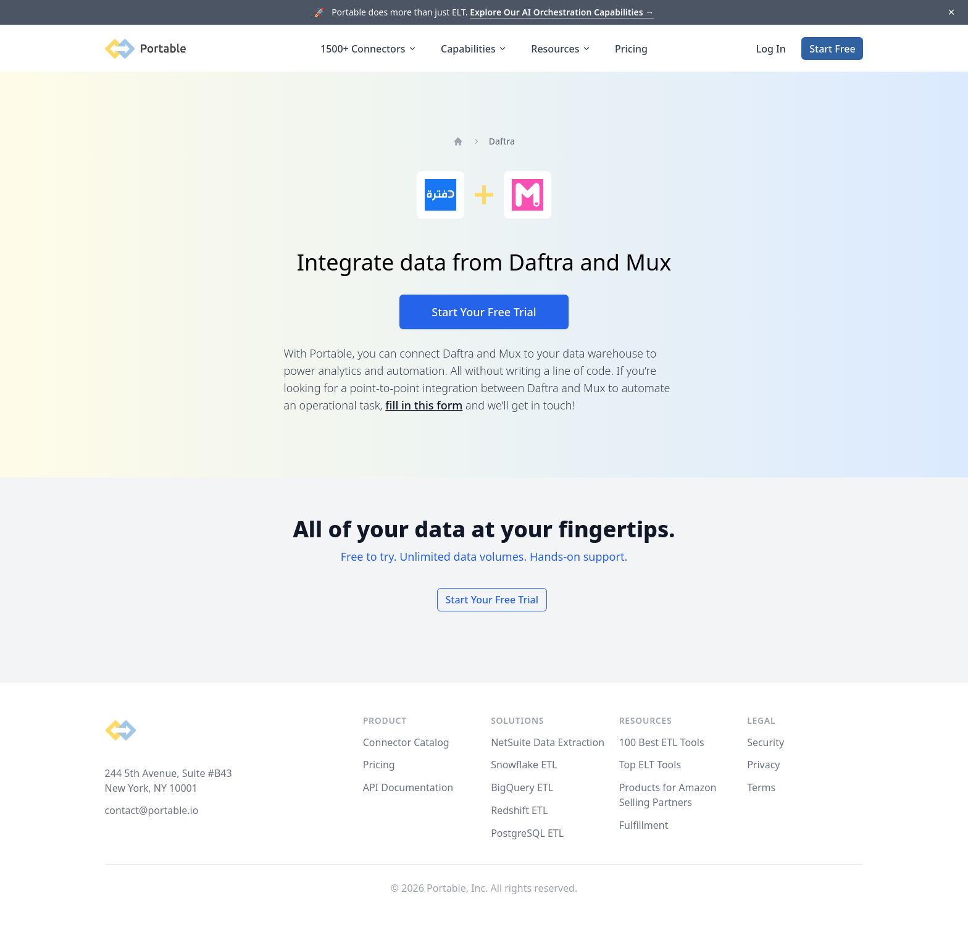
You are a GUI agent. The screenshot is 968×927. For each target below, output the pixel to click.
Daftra (502, 141)
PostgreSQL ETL (527, 833)
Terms (761, 787)
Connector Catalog (406, 742)
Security (765, 742)
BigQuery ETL (522, 787)
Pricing (631, 49)
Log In (771, 49)
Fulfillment (644, 825)
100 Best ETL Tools (661, 742)
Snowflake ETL (524, 764)
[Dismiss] (951, 13)
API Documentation (408, 787)
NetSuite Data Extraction (547, 742)
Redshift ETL (519, 810)
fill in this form (423, 405)
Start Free (832, 49)
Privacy (763, 764)
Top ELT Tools (650, 764)
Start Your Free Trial (484, 311)
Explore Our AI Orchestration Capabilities (562, 12)
